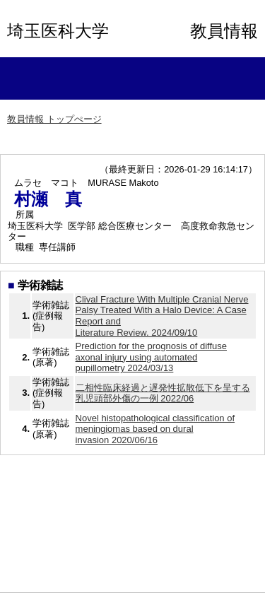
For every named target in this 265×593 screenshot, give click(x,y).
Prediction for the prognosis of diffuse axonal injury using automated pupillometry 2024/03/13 (151, 357)
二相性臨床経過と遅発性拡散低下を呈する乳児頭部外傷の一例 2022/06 (163, 393)
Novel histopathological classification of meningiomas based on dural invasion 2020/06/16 (155, 429)
